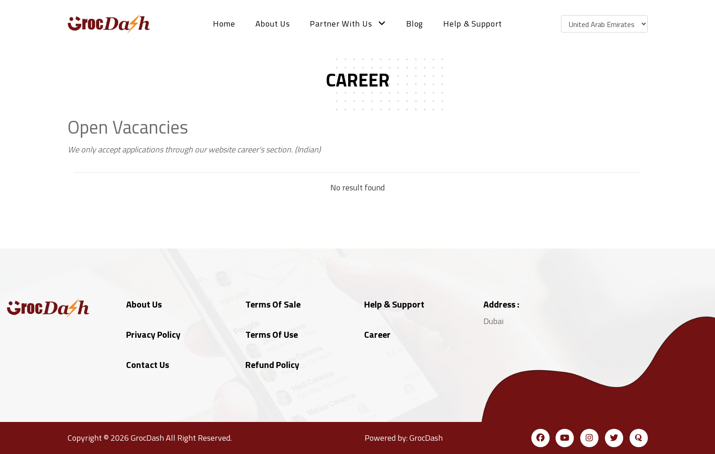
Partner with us (348, 23)
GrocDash (147, 438)
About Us (272, 23)
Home (224, 23)
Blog (414, 23)
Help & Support (472, 23)
